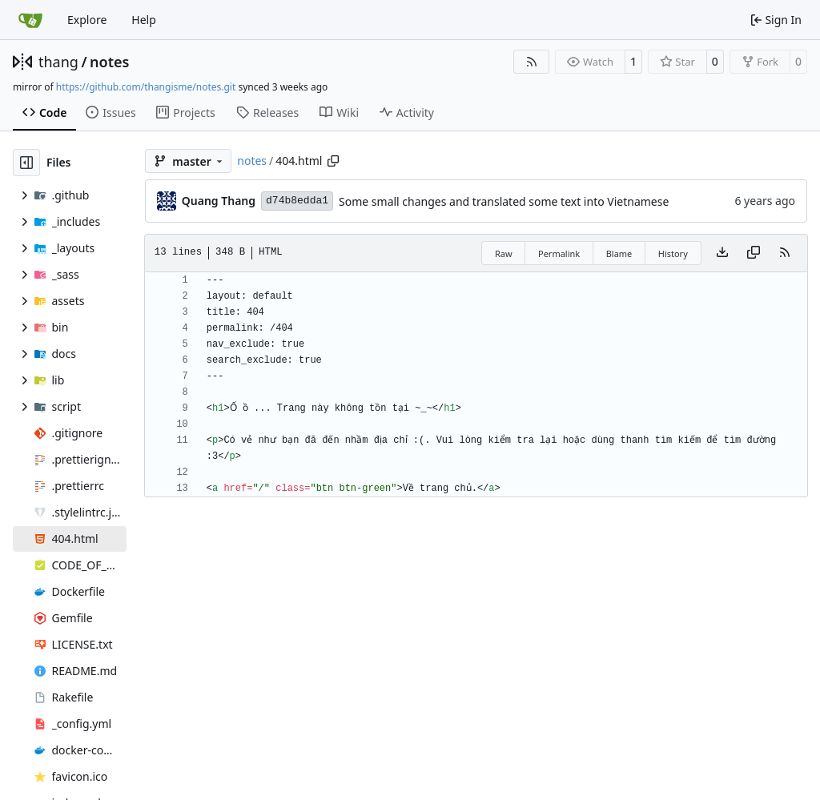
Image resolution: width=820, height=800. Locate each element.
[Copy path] (333, 161)
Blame (619, 253)
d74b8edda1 (297, 201)
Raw (503, 253)
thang (58, 62)
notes (109, 62)
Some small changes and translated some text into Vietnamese (504, 201)
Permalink (559, 253)
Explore (87, 19)
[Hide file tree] (26, 162)
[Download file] (722, 253)
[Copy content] (753, 253)
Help (143, 19)
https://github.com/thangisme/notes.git (145, 87)
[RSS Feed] (531, 62)
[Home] (30, 20)
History (673, 253)
